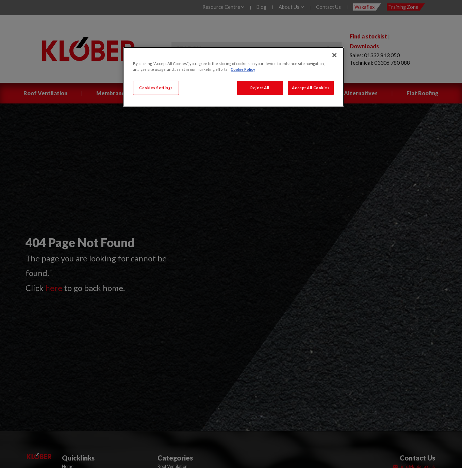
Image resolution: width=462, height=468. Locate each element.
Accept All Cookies (310, 87)
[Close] (334, 55)
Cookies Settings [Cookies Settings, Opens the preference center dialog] (156, 87)
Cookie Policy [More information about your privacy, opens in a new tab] (243, 69)
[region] (233, 77)
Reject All (259, 87)
